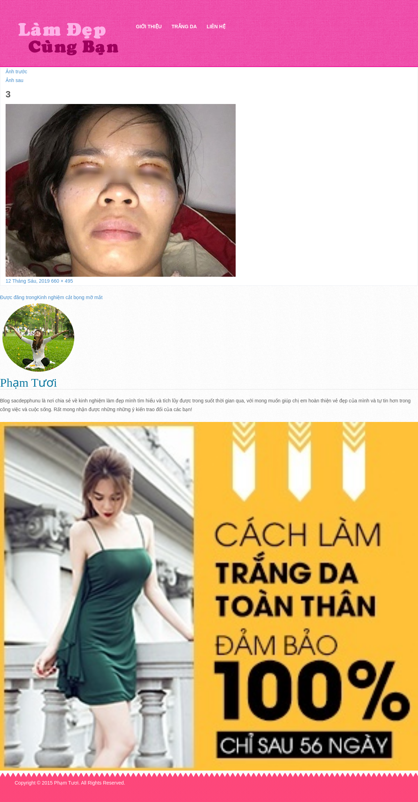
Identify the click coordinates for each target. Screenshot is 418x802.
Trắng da (184, 26)
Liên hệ (216, 26)
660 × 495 (62, 281)
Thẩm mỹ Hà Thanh (68, 38)
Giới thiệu (149, 26)
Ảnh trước (16, 71)
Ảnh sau (14, 80)
